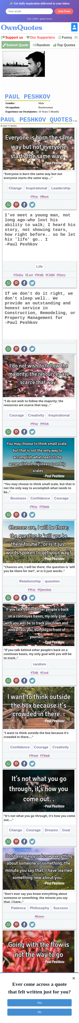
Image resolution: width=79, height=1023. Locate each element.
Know (40, 919)
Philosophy (39, 911)
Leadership (60, 191)
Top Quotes (66, 45)
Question (45, 592)
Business (18, 501)
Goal (45, 675)
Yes (39, 1002)
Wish (45, 426)
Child (51, 277)
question (52, 584)
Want (34, 758)
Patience (18, 911)
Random (43, 45)
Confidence (40, 501)
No (40, 1012)
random (39, 667)
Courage (16, 418)
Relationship (30, 584)
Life (39, 269)
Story (62, 277)
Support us (14, 37)
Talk (35, 675)
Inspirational (36, 191)
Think (45, 509)
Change (15, 191)
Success (60, 911)
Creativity (36, 418)
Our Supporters (42, 37)
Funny (67, 37)
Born (45, 199)
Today (19, 277)
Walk (40, 277)
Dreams (51, 833)
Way (35, 199)
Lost (30, 277)
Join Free (64, 11)
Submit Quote (17, 45)
